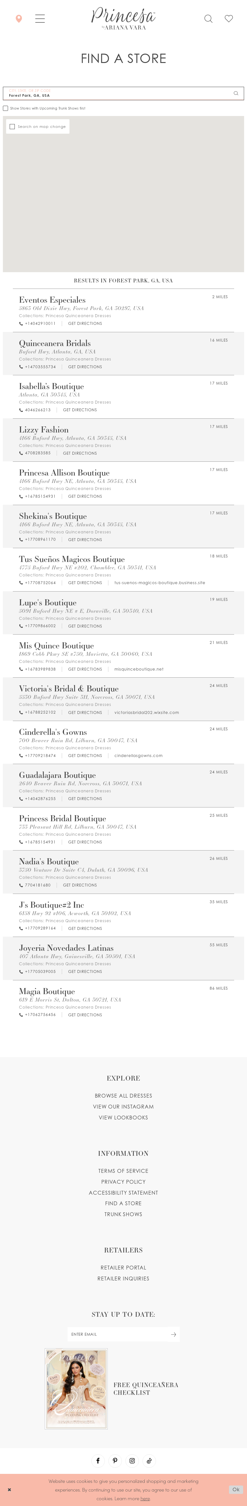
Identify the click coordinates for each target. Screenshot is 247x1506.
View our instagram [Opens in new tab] (123, 1106)
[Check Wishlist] (229, 18)
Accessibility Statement (123, 1193)
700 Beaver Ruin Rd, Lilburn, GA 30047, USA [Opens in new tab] (78, 740)
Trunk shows (123, 1214)
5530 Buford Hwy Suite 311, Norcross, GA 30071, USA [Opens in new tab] (87, 697)
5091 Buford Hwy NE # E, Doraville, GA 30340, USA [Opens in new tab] (86, 611)
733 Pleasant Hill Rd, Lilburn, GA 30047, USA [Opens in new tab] (78, 827)
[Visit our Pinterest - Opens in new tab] (115, 1461)
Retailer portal (123, 1267)
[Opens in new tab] (85, 323)
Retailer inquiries (123, 1278)
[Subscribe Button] (174, 1334)
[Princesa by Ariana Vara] (123, 18)
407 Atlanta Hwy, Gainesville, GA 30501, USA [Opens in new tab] (77, 956)
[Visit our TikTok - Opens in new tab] (149, 1461)
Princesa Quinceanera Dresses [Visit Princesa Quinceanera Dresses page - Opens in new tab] (78, 315)
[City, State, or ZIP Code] (123, 93)
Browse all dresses (123, 1095)
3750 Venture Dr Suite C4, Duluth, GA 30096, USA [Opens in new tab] (83, 870)
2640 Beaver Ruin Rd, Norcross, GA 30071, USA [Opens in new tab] (80, 783)
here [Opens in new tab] (145, 1498)
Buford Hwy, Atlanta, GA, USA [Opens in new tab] (57, 351)
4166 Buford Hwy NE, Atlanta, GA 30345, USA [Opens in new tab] (78, 481)
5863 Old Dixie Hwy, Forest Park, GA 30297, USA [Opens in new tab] (81, 308)
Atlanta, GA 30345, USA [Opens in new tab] (49, 394)
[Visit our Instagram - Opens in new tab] (132, 1461)
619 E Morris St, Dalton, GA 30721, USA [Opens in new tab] (70, 999)
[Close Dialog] (9, 1489)
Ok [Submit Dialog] (236, 1490)
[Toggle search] (208, 18)
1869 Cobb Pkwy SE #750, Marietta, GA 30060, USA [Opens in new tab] (85, 654)
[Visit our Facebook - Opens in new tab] (98, 1461)
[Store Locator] (19, 18)
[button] (40, 18)
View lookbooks (123, 1117)
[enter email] (123, 1334)
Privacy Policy (123, 1182)
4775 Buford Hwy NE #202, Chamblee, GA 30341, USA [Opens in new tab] (87, 567)
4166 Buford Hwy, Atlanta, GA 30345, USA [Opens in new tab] (73, 438)
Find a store (123, 1203)
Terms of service (123, 1171)
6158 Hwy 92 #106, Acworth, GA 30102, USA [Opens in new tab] (75, 913)
